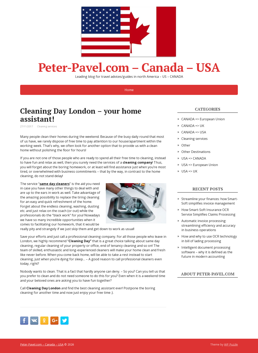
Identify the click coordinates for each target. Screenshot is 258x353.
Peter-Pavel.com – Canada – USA (129, 39)
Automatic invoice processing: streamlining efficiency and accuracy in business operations (208, 225)
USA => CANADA (193, 158)
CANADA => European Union (203, 119)
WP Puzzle (231, 344)
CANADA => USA (193, 132)
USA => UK (189, 171)
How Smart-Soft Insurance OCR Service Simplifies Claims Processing (208, 212)
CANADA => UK (192, 126)
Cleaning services (47, 126)
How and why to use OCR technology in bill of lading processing (209, 238)
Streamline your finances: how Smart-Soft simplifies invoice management (209, 201)
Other (185, 145)
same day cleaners (55, 184)
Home (129, 90)
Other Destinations (195, 152)
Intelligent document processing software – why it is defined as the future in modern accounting (206, 252)
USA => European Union (199, 165)
